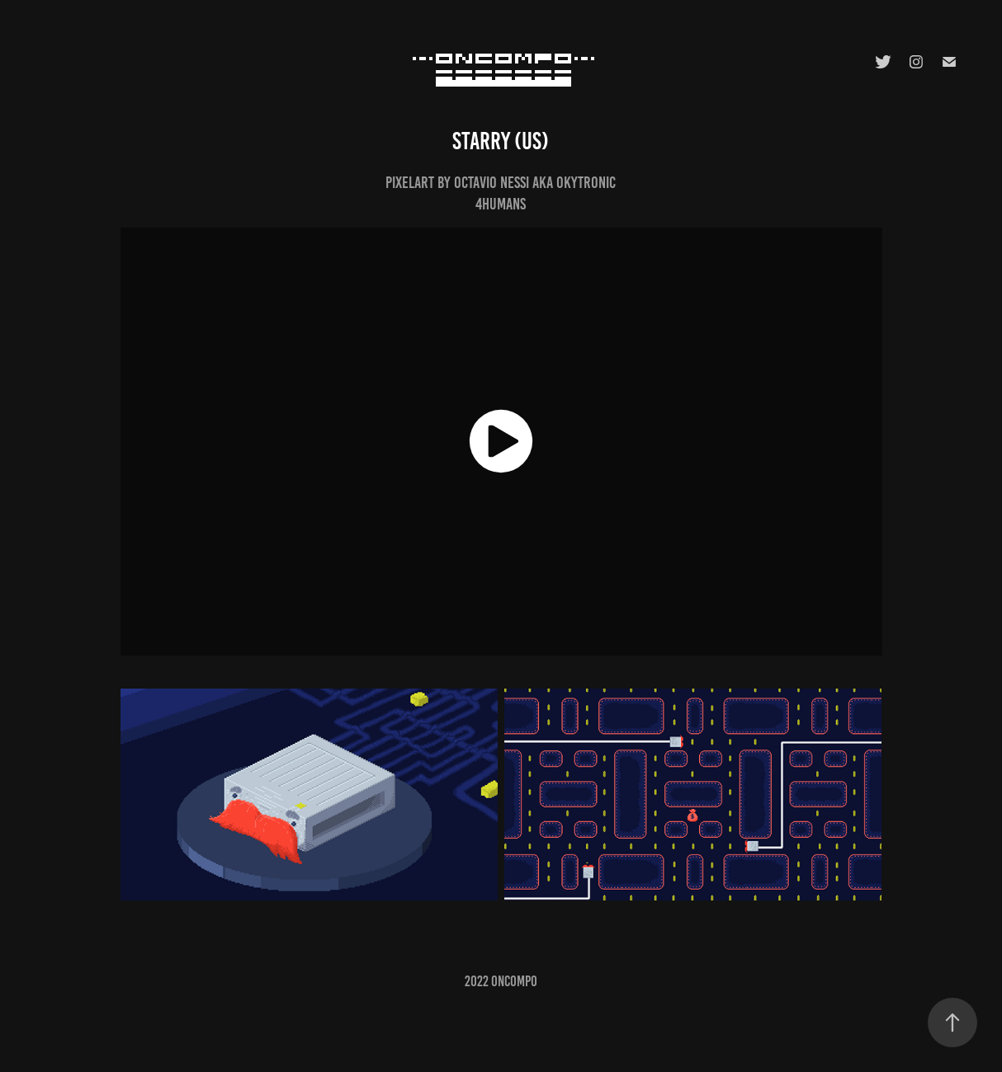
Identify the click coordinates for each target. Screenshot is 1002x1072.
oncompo (514, 981)
